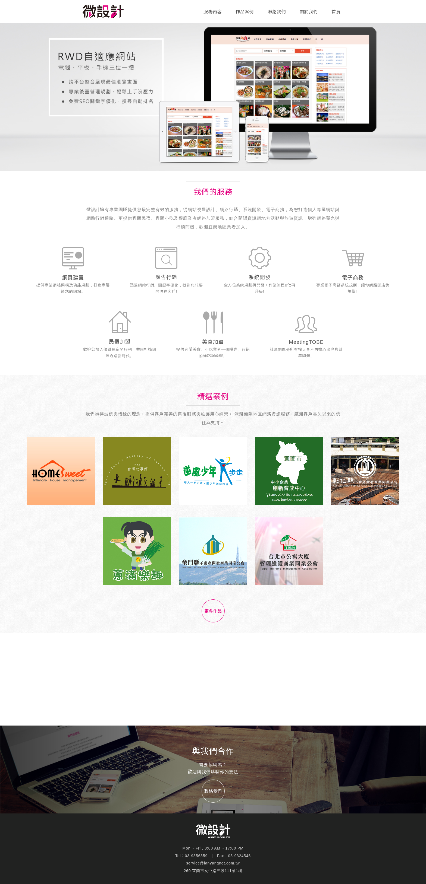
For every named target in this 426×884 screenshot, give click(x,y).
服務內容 (212, 11)
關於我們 (309, 11)
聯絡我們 (277, 11)
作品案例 (245, 11)
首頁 (336, 11)
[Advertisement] (213, 679)
